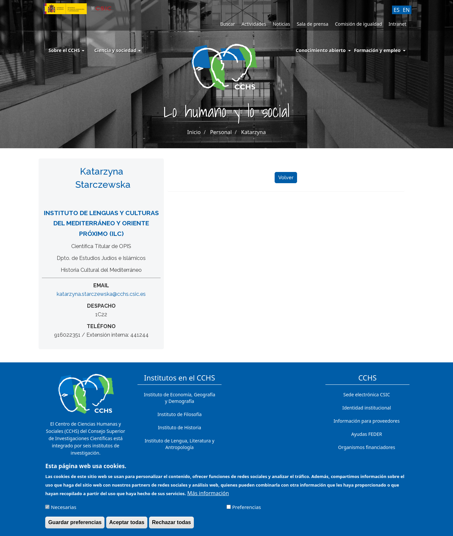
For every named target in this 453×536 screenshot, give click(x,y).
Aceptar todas (126, 525)
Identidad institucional (366, 408)
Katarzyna (253, 132)
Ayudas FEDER (366, 434)
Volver (285, 178)
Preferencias (246, 509)
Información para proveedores (367, 421)
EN (406, 10)
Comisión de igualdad (358, 24)
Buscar (227, 24)
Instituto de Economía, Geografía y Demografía (179, 397)
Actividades (253, 24)
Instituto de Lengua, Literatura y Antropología (179, 443)
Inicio (194, 132)
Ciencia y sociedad (117, 50)
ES (397, 10)
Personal (221, 132)
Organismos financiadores (366, 447)
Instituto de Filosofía (179, 414)
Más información (208, 495)
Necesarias (63, 509)
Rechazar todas (171, 525)
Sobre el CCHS (66, 50)
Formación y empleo (377, 50)
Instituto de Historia (179, 427)
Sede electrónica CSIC (366, 394)
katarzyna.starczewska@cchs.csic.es (101, 294)
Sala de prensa (312, 24)
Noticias (281, 24)
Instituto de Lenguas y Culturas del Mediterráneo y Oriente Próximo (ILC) (101, 223)
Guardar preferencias (75, 525)
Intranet (397, 24)
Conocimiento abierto (321, 50)
